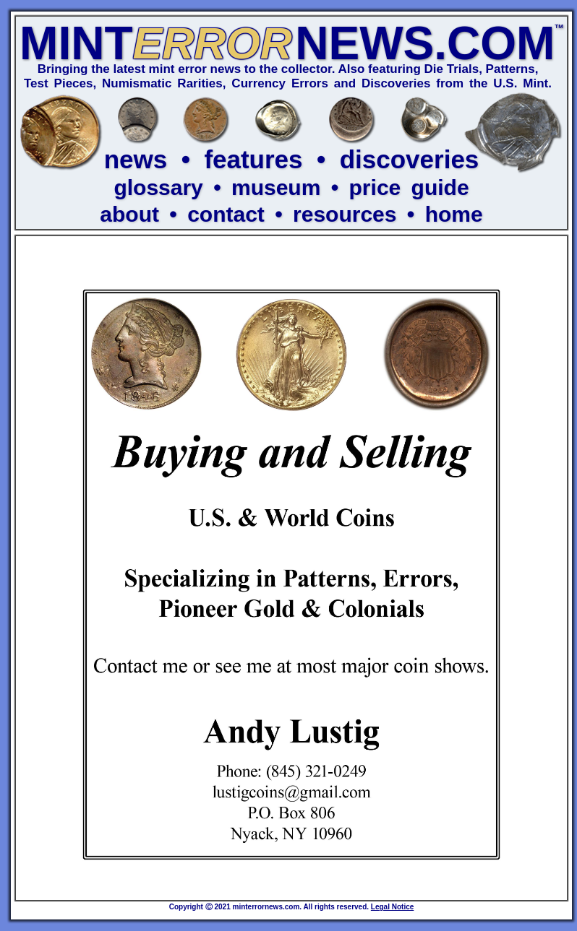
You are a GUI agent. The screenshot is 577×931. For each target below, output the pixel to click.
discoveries (409, 159)
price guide (409, 187)
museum (275, 187)
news (136, 159)
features (253, 159)
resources (344, 214)
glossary (158, 187)
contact (226, 214)
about (129, 214)
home (454, 214)
